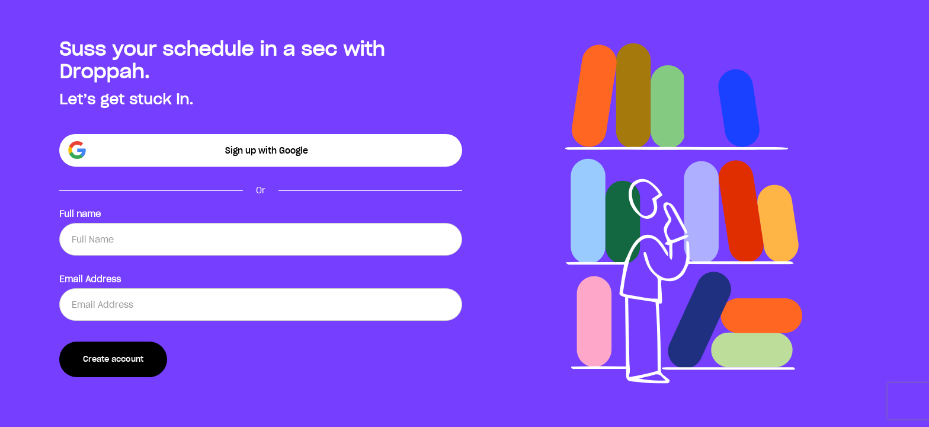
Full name (80, 214)
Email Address (90, 279)
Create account (113, 359)
